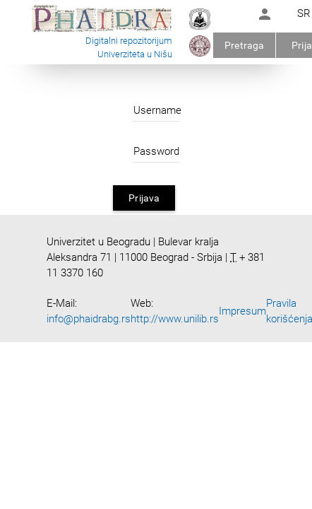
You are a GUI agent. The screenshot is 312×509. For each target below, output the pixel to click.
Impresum (242, 311)
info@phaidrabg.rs (89, 318)
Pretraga (244, 45)
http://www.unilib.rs (175, 318)
